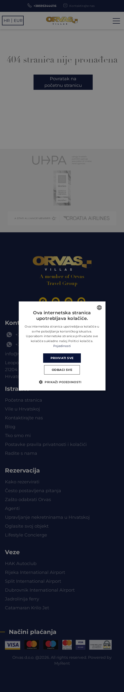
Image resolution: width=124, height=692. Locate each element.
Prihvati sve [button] (62, 358)
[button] (62, 381)
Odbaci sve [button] (62, 370)
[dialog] (62, 346)
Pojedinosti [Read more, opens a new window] (62, 346)
